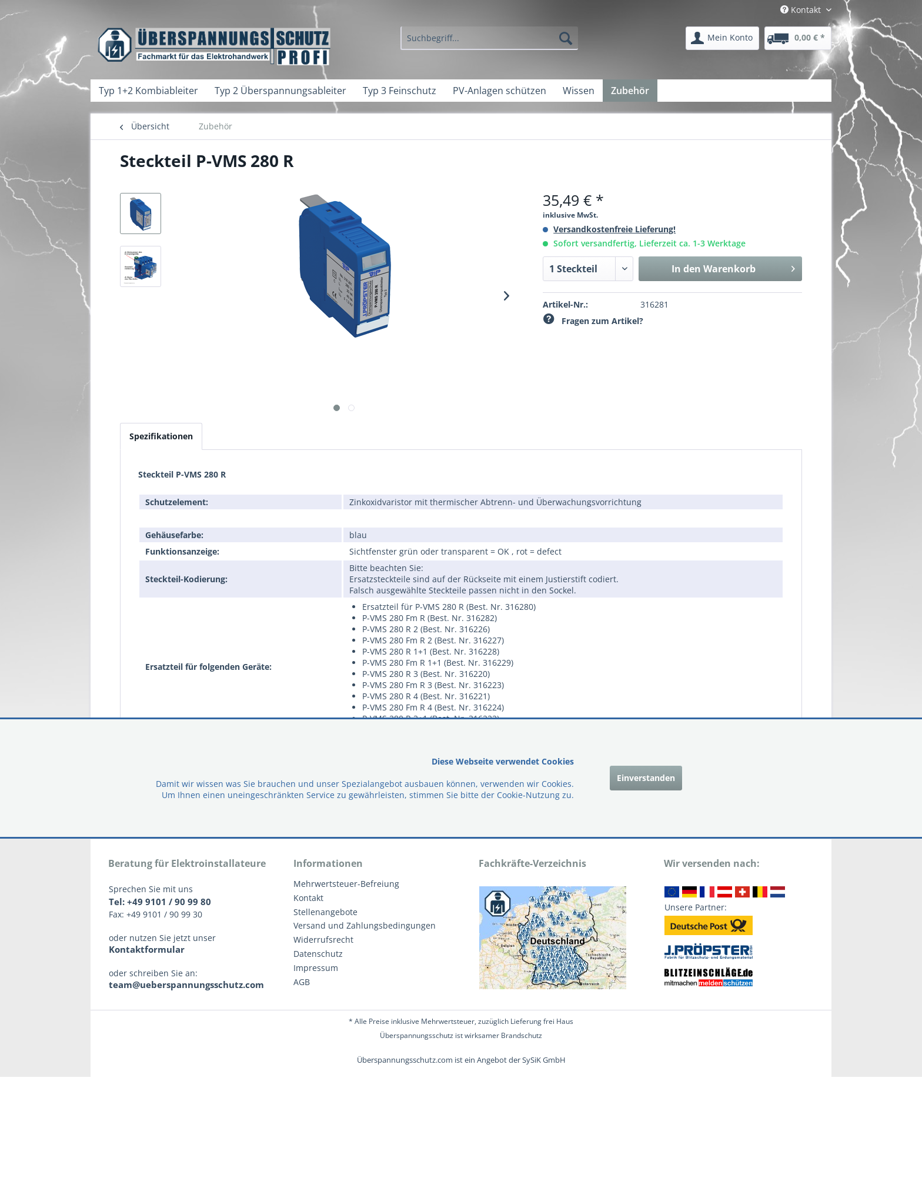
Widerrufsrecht (323, 939)
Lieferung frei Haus (541, 1021)
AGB (301, 981)
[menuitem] (489, 38)
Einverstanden (646, 777)
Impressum (315, 967)
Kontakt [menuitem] (801, 9)
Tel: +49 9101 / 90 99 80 (160, 901)
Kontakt (308, 897)
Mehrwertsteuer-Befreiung (346, 883)
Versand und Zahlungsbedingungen (364, 925)
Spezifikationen (161, 436)
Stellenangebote (325, 911)
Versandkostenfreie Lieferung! (614, 229)
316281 (654, 304)
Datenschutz (318, 953)
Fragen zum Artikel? (593, 320)
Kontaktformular (147, 949)
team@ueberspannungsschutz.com (186, 984)
